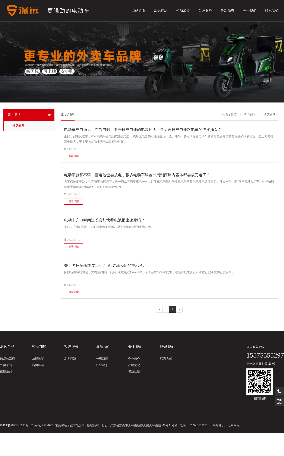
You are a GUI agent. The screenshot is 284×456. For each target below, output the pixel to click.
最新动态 (227, 10)
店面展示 (38, 365)
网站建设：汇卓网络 (226, 425)
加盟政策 (38, 358)
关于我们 (249, 10)
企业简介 (134, 358)
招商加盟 (183, 10)
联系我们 (272, 10)
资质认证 (134, 371)
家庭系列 (6, 371)
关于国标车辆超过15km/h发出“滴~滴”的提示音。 (105, 265)
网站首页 (138, 10)
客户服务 (205, 10)
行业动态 (102, 365)
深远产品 (161, 10)
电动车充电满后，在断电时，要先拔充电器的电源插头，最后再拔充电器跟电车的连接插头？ (143, 130)
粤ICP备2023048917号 (14, 425)
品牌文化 (134, 365)
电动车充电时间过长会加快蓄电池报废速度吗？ (104, 220)
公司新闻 (102, 358)
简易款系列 (7, 358)
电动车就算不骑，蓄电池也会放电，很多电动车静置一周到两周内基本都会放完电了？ (137, 175)
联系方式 (166, 358)
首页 (234, 114)
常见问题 (18, 126)
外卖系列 (6, 365)
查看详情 (74, 156)
